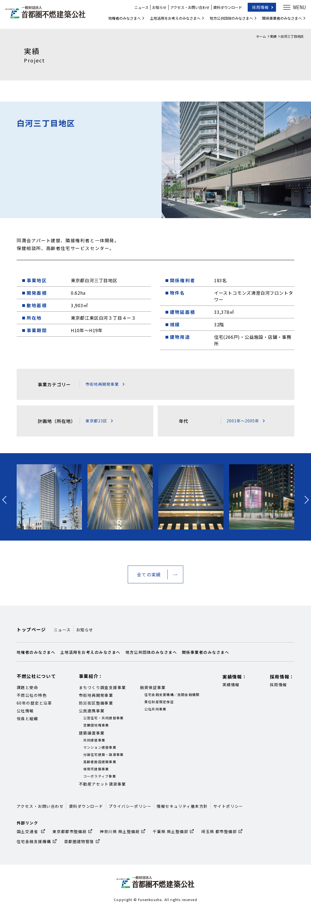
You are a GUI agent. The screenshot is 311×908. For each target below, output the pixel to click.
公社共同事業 (155, 709)
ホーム (261, 36)
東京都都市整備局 (69, 831)
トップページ (31, 629)
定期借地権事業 (96, 725)
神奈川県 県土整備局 (120, 831)
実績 (273, 36)
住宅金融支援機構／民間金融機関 (172, 694)
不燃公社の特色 (32, 695)
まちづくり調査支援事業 (102, 687)
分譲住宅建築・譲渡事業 (103, 754)
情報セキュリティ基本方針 (182, 806)
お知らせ (156, 9)
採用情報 (257, 9)
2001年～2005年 (243, 420)
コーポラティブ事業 (99, 776)
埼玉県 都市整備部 (219, 831)
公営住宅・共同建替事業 (103, 717)
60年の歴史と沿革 (34, 703)
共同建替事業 (94, 740)
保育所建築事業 (96, 768)
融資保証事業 (153, 687)
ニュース (139, 9)
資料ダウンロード (224, 9)
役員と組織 (27, 718)
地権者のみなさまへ (122, 20)
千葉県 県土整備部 (170, 831)
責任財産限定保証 (159, 701)
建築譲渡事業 (92, 733)
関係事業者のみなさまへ (279, 20)
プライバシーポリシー (130, 806)
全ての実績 (149, 574)
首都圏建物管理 (79, 841)
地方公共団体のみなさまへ (228, 20)
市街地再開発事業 (102, 384)
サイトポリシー (228, 806)
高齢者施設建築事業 (99, 761)
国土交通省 (28, 831)
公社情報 (25, 710)
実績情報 (231, 684)
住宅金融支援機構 (34, 841)
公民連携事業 (92, 710)
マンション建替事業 (99, 747)
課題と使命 (27, 687)
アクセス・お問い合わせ (187, 9)
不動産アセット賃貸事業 (102, 784)
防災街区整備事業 (96, 703)
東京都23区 (96, 420)
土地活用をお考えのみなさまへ (172, 20)
